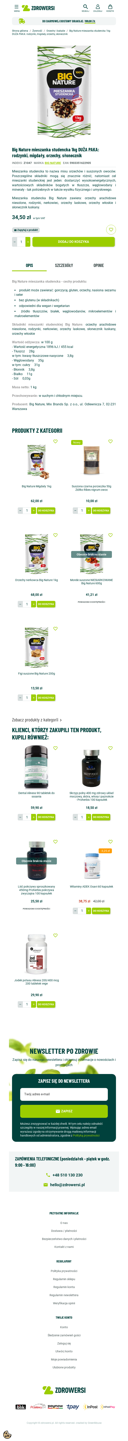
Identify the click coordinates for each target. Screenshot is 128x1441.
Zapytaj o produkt (26, 229)
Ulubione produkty (64, 1367)
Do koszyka (46, 510)
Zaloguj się (64, 1343)
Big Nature (53, 163)
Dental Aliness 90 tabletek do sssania (36, 794)
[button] (85, 7)
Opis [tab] (29, 265)
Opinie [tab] (99, 265)
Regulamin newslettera (64, 1295)
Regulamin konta (64, 1287)
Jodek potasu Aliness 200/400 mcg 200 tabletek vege (36, 982)
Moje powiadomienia (64, 1359)
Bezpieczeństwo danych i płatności (64, 1239)
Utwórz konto (64, 1351)
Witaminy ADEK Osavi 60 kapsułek (91, 886)
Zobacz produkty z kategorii (37, 719)
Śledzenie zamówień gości (64, 1335)
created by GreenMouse (89, 1423)
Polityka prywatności (64, 1271)
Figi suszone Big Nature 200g (36, 673)
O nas (64, 1223)
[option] (64, 91)
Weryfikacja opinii (64, 1303)
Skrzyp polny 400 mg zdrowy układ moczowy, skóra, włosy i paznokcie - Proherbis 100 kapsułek (92, 796)
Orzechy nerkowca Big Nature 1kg (36, 580)
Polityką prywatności (86, 1135)
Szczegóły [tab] (64, 265)
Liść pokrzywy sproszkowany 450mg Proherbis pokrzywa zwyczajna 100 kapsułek (36, 890)
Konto (64, 1327)
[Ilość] (21, 242)
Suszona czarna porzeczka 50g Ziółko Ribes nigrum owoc (91, 488)
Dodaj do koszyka (73, 242)
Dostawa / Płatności (64, 1230)
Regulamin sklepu (64, 1279)
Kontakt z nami (64, 1246)
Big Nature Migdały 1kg (36, 486)
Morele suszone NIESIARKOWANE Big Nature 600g (91, 581)
